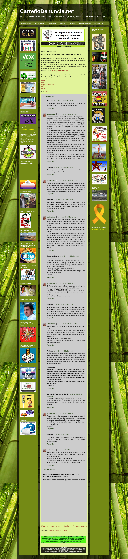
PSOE (43, 81)
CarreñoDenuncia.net (47, 11)
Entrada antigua (80, 526)
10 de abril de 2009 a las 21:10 (67, 180)
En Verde (62, 23)
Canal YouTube (98, 23)
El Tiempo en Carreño (98, 229)
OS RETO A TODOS (27, 130)
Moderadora (51, 114)
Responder (50, 108)
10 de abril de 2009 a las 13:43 (63, 101)
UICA (43, 83)
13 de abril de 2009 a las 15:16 (67, 450)
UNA (42, 87)
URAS (43, 89)
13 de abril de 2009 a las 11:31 (67, 413)
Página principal (26, 23)
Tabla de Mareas (39, 23)
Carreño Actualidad (85, 23)
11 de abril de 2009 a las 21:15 (63, 304)
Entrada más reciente (50, 526)
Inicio (66, 526)
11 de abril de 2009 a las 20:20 (69, 256)
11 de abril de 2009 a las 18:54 (67, 217)
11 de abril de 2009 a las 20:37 (67, 283)
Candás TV (72, 23)
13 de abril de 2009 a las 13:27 (63, 434)
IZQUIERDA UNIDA (47, 85)
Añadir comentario (49, 469)
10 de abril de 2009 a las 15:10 (67, 114)
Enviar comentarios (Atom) (58, 530)
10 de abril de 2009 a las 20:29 (63, 167)
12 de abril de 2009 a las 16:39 (63, 351)
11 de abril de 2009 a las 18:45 (63, 199)
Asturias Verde (52, 23)
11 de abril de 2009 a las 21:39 (67, 324)
